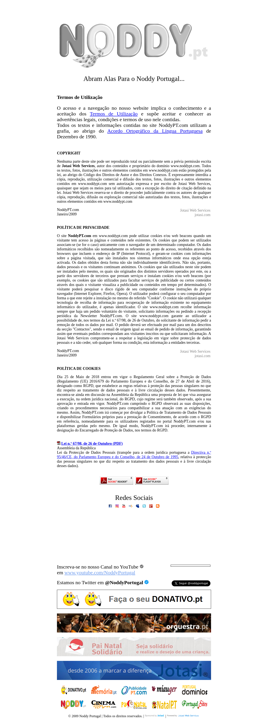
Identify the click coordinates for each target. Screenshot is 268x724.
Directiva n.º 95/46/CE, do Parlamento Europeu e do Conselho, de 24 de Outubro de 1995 (134, 454)
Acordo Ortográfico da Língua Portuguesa (155, 131)
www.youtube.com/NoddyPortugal (99, 572)
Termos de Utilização (114, 114)
